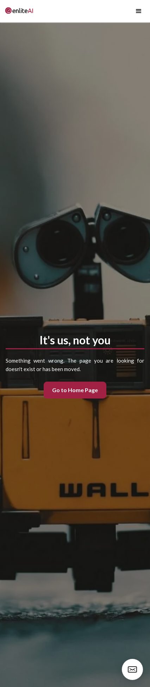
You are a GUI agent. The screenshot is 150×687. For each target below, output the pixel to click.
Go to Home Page (75, 390)
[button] (138, 11)
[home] (18, 11)
